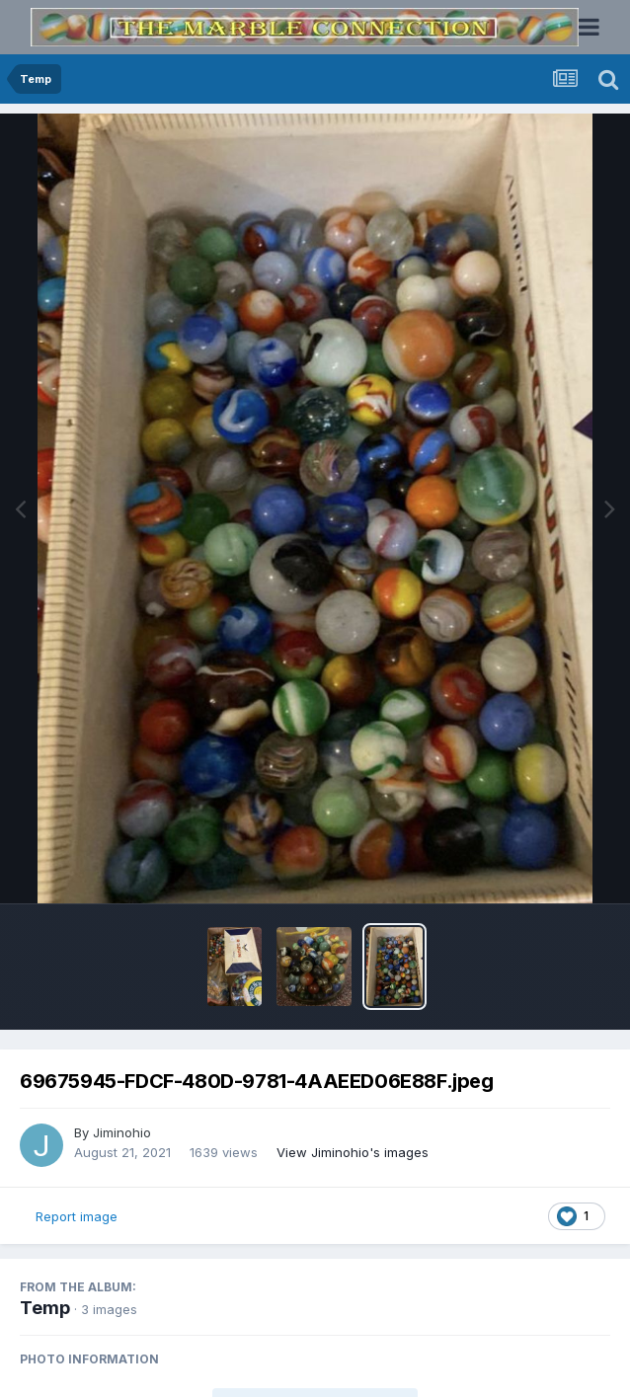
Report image (77, 1216)
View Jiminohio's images (352, 1152)
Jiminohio (122, 1132)
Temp (45, 1307)
